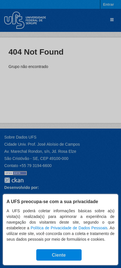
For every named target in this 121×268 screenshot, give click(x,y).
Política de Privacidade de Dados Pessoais (69, 228)
